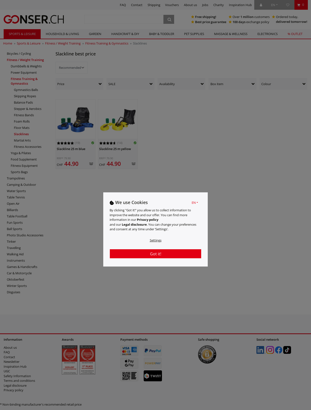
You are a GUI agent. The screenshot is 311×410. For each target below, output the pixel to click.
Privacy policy (147, 219)
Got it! (155, 254)
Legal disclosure (134, 224)
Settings (155, 240)
